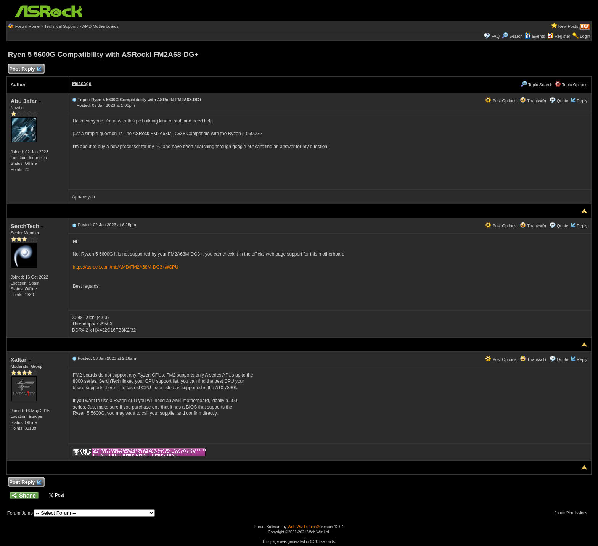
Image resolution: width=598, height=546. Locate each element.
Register (562, 36)
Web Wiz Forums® (304, 527)
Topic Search (536, 84)
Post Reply (25, 69)
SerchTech (27, 226)
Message (82, 83)
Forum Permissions (572, 513)
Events (535, 36)
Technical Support (60, 26)
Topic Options (571, 84)
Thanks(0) (533, 100)
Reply (582, 100)
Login (585, 36)
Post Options (500, 100)
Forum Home (27, 26)
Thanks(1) (533, 359)
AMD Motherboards (100, 26)
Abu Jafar (26, 101)
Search (515, 36)
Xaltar (21, 359)
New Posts (568, 26)
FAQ (495, 36)
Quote (562, 100)
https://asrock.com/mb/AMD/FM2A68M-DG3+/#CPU (125, 267)
